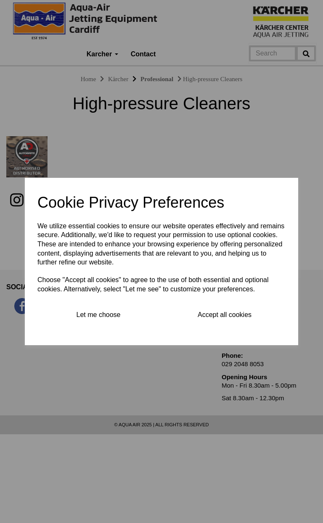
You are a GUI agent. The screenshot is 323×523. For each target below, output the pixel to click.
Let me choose (99, 314)
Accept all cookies (225, 314)
